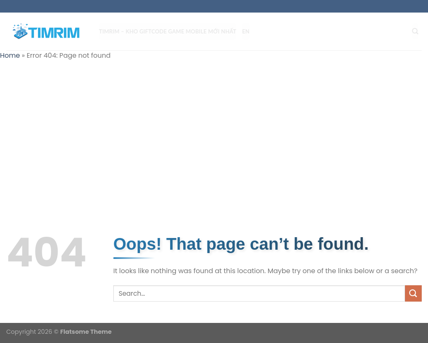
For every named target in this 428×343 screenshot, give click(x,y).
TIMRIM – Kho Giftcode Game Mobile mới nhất (170, 31)
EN (249, 31)
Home (10, 55)
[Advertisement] (214, 128)
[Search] (418, 31)
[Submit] (413, 293)
